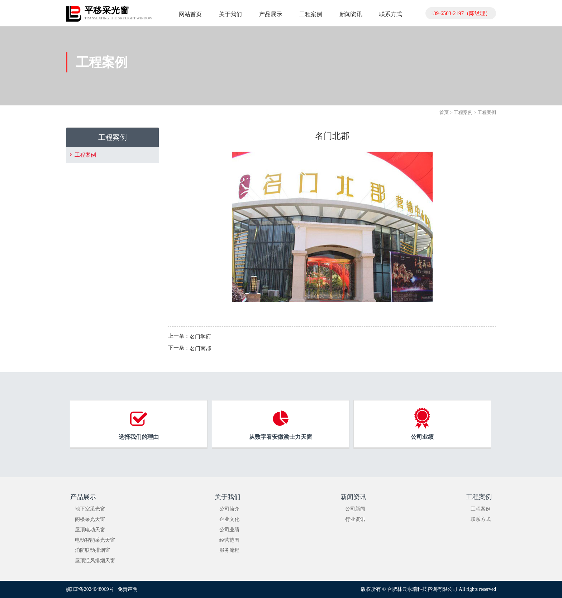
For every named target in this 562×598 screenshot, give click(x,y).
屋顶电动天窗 (90, 529)
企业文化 (229, 519)
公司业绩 (229, 529)
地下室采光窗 (90, 509)
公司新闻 (355, 509)
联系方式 (481, 519)
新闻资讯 (353, 496)
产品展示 (83, 496)
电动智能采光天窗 (95, 540)
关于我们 (227, 496)
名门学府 (200, 336)
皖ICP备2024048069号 (90, 589)
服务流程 (229, 550)
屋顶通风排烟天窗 (95, 560)
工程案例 (463, 112)
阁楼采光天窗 (90, 519)
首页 (444, 112)
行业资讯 (355, 519)
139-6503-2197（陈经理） (461, 13)
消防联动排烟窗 (92, 550)
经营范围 (229, 540)
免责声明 (128, 589)
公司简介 (229, 509)
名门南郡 (200, 348)
